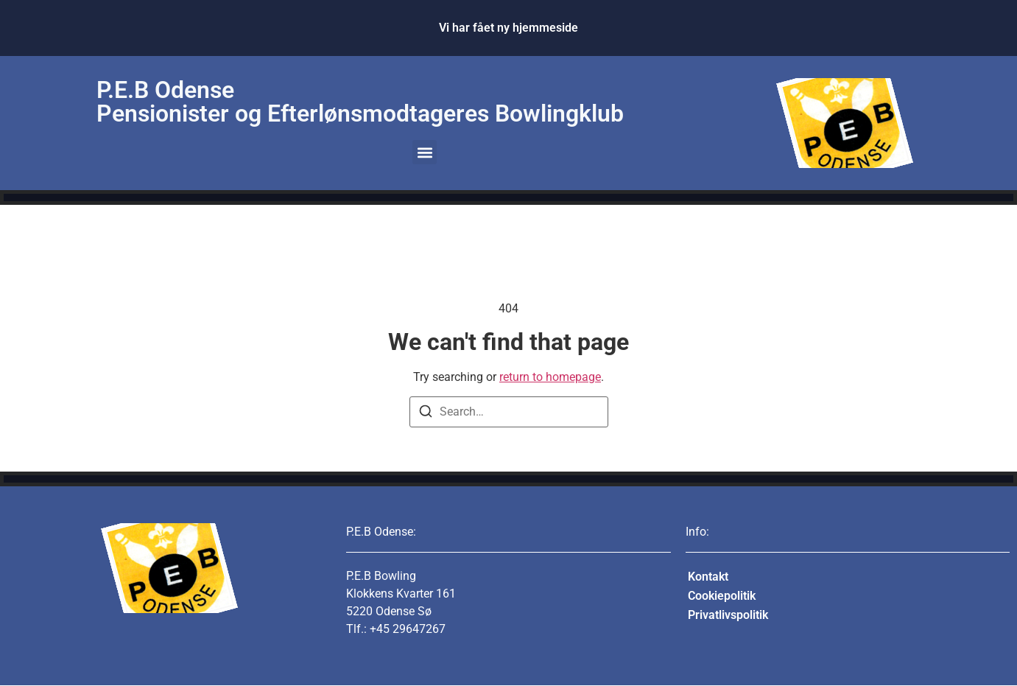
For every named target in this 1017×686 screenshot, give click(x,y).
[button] (424, 152)
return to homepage (550, 377)
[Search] (426, 414)
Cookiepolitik (722, 596)
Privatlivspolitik (728, 615)
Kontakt (708, 577)
